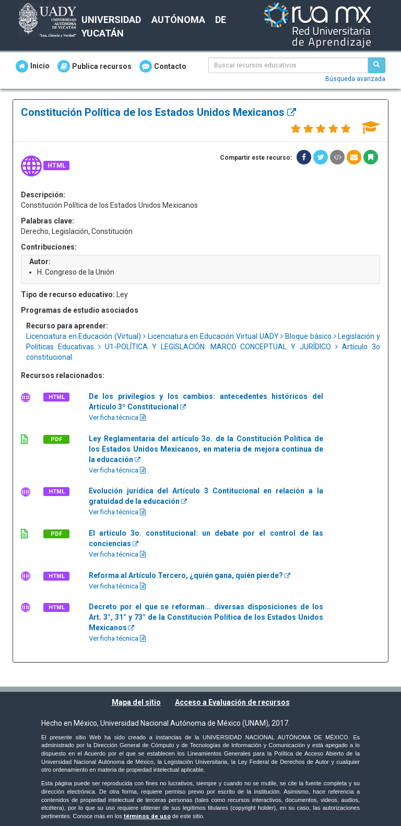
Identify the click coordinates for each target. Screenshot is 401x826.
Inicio (33, 66)
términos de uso (147, 816)
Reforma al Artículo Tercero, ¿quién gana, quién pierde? (189, 575)
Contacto (162, 66)
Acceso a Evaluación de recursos (232, 702)
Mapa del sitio (136, 702)
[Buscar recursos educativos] (376, 65)
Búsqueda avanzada (355, 78)
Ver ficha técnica (117, 417)
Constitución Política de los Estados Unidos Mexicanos (158, 112)
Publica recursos (94, 66)
